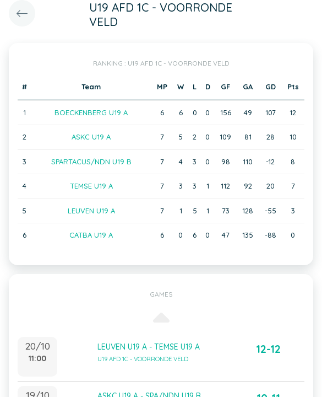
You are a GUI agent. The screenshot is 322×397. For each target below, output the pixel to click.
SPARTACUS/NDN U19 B (91, 161)
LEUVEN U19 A (91, 210)
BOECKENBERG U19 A (91, 112)
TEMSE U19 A (91, 185)
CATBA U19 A (91, 234)
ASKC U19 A (91, 136)
